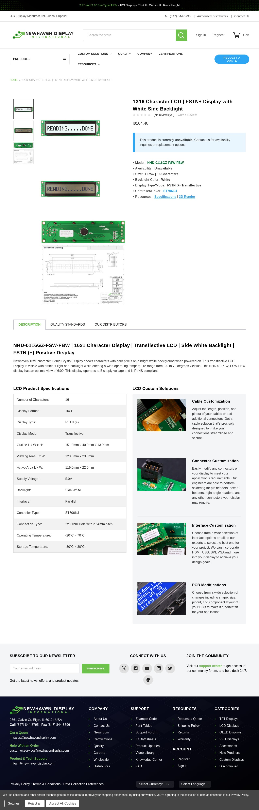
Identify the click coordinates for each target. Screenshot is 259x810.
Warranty (183, 739)
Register (218, 35)
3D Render (187, 196)
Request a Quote (231, 59)
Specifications (165, 196)
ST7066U (170, 191)
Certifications (171, 53)
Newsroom (101, 732)
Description (29, 324)
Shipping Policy (188, 725)
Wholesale (101, 759)
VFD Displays (229, 739)
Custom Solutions (95, 53)
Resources (89, 64)
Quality (124, 53)
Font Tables (144, 725)
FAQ (139, 766)
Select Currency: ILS (155, 784)
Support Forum (146, 732)
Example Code (146, 719)
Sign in (201, 35)
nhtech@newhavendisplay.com (32, 763)
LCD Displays (229, 725)
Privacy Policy (20, 784)
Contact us (202, 140)
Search (181, 35)
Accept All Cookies (62, 803)
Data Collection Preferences (83, 784)
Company (144, 53)
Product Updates (148, 746)
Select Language (195, 784)
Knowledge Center (149, 759)
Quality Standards (67, 324)
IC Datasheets (146, 739)
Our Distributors (110, 324)
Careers (99, 752)
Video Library (145, 752)
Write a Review (187, 115)
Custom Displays (232, 759)
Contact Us (101, 725)
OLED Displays (230, 732)
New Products (230, 752)
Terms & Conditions (47, 784)
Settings (14, 803)
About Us (100, 719)
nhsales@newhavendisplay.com (33, 737)
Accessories (228, 746)
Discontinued (229, 766)
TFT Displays (229, 719)
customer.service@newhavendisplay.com (39, 750)
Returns (183, 732)
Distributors (101, 766)
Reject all (34, 803)
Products (21, 59)
